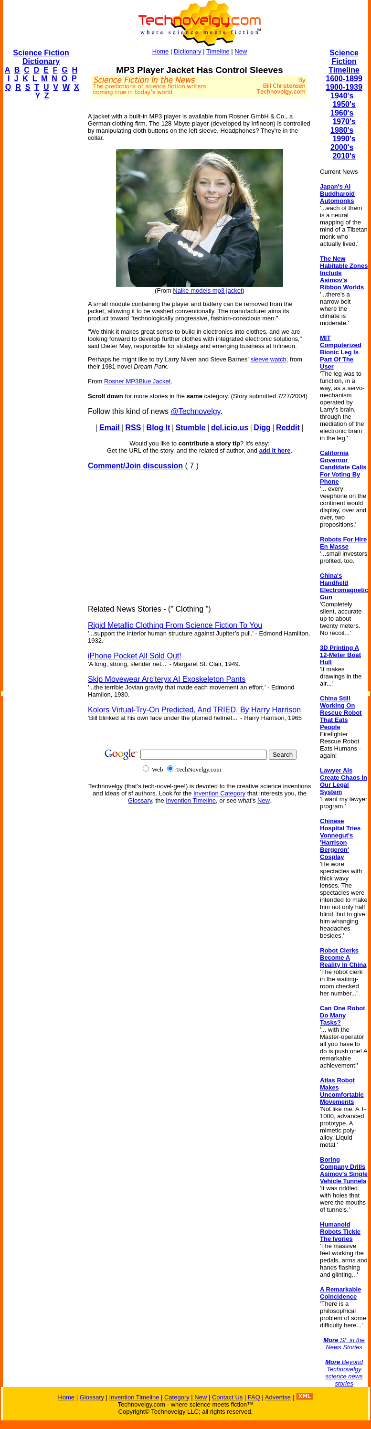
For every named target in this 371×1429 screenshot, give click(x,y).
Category (177, 1397)
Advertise (278, 1397)
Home (160, 51)
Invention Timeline (191, 800)
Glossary (140, 800)
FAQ (254, 1397)
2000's (341, 147)
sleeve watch (268, 359)
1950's (343, 104)
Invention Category (219, 793)
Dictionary (187, 51)
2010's (343, 156)
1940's (341, 96)
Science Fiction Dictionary (41, 57)
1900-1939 (344, 87)
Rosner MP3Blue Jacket (137, 381)
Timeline (218, 51)
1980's (341, 130)
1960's (341, 113)
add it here (275, 450)
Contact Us (227, 1397)
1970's (343, 121)
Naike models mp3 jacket (207, 290)
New (240, 51)
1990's (343, 139)
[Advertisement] (41, 251)
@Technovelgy (195, 411)
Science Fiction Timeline (344, 61)
